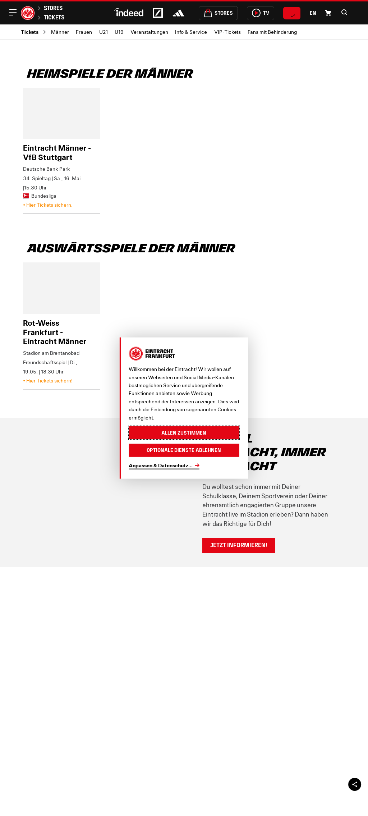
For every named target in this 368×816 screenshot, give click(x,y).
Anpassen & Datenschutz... (161, 465)
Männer (60, 32)
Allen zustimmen (183, 432)
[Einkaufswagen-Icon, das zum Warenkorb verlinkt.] (328, 13)
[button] (344, 12)
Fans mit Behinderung (272, 32)
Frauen (84, 32)
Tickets (54, 17)
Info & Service (191, 32)
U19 (119, 32)
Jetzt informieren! (238, 545)
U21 (103, 32)
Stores (53, 8)
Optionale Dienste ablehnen (184, 450)
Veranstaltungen (149, 32)
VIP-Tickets (227, 32)
